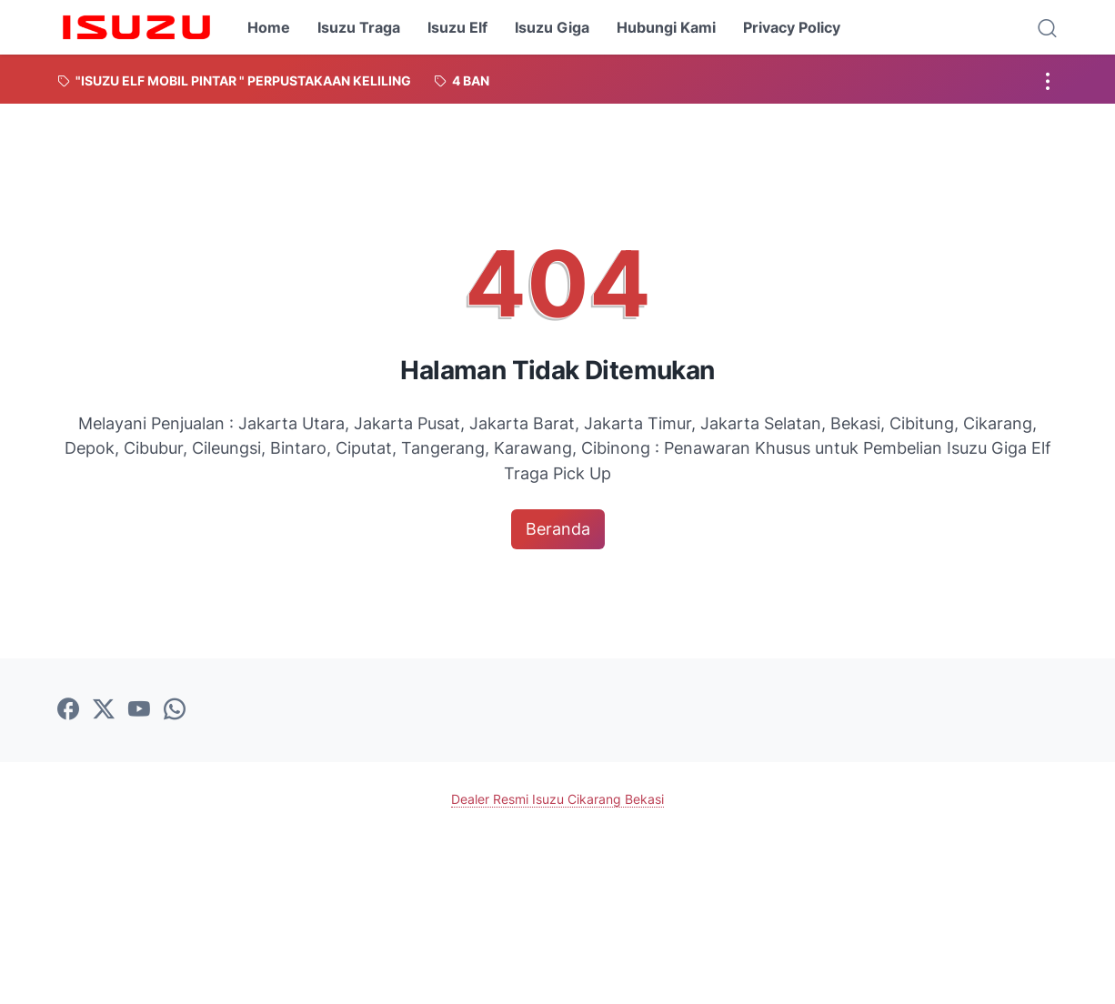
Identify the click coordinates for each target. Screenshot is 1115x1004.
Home (268, 27)
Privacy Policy (791, 27)
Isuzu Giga (552, 27)
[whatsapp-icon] (175, 710)
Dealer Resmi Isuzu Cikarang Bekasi (557, 799)
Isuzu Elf (457, 27)
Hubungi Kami (666, 27)
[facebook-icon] (68, 710)
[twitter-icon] (104, 710)
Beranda (558, 528)
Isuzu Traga (358, 27)
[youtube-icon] (139, 710)
